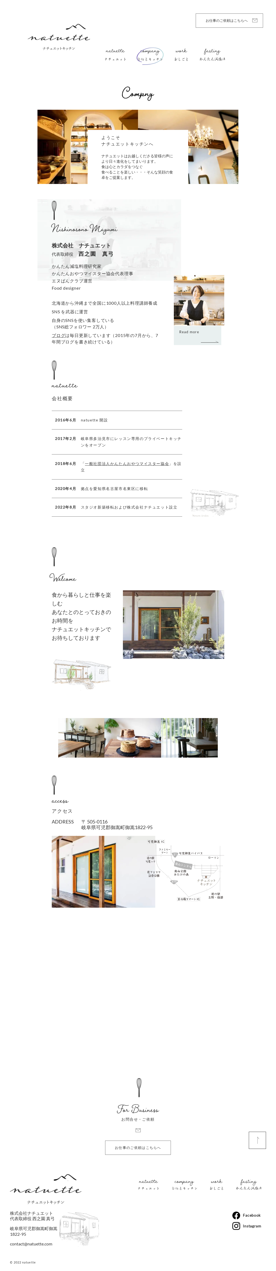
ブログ (58, 335)
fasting (212, 51)
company (150, 51)
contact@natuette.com (31, 1243)
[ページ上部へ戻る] (257, 1140)
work (181, 51)
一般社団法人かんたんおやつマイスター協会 (127, 463)
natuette (115, 51)
